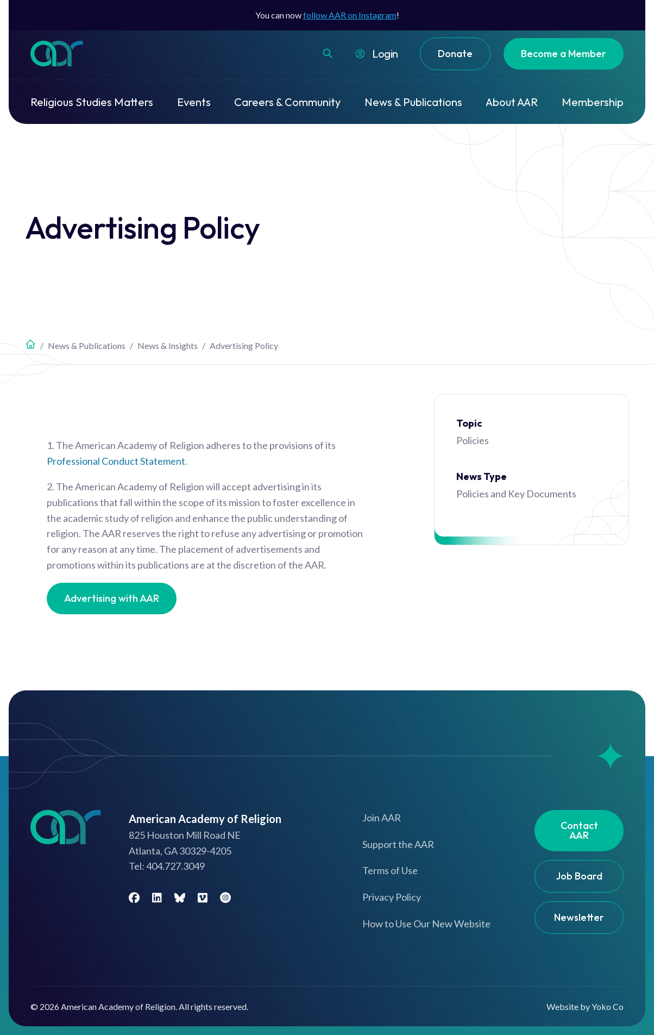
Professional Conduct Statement (116, 461)
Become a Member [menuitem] (563, 53)
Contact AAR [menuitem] (579, 830)
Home (30, 344)
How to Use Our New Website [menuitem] (426, 924)
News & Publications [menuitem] (413, 102)
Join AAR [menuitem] (381, 818)
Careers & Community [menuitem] (287, 102)
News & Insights (167, 345)
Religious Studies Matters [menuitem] (91, 102)
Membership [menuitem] (593, 102)
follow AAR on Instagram (350, 15)
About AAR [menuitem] (512, 102)
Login (385, 53)
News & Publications (86, 345)
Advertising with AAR (111, 598)
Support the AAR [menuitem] (398, 844)
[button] (327, 53)
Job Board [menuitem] (579, 876)
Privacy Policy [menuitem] (391, 897)
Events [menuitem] (194, 102)
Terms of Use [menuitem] (390, 870)
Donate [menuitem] (455, 53)
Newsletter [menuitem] (579, 917)
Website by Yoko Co (585, 1006)
